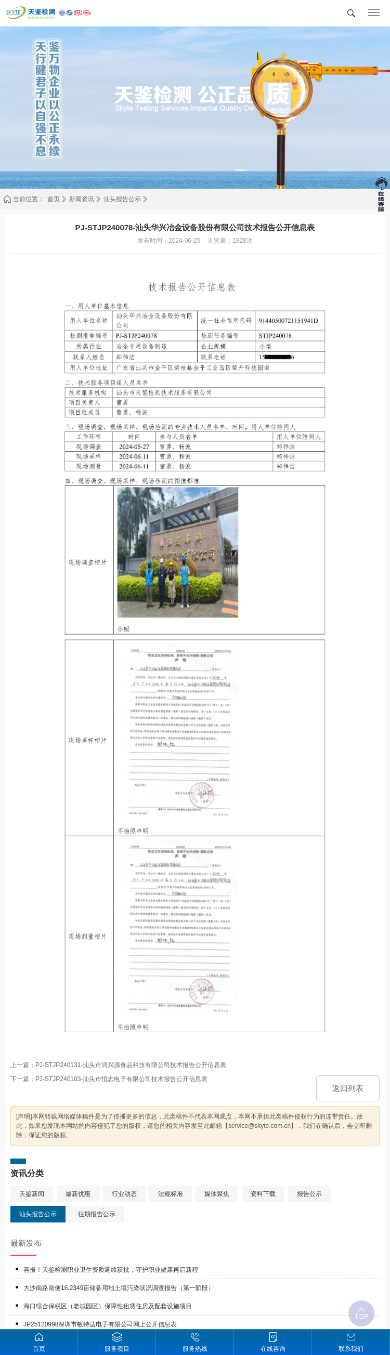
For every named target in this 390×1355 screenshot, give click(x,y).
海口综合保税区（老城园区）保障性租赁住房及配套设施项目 (107, 1306)
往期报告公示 (96, 1214)
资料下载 (263, 1194)
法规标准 (170, 1194)
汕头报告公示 (122, 199)
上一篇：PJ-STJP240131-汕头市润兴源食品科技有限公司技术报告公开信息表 (118, 1065)
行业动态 (124, 1194)
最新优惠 (78, 1194)
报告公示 (309, 1194)
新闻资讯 (81, 199)
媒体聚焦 (216, 1194)
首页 (53, 199)
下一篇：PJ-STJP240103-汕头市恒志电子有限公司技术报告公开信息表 (108, 1079)
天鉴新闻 (31, 1194)
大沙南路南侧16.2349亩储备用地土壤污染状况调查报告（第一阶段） (118, 1288)
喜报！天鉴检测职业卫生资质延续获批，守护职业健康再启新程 (110, 1269)
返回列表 (347, 1088)
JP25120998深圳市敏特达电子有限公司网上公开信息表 (100, 1324)
